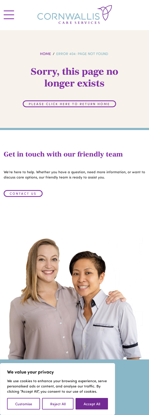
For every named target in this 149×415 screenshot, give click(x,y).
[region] (57, 389)
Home (45, 53)
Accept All (92, 403)
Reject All (58, 403)
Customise (23, 403)
